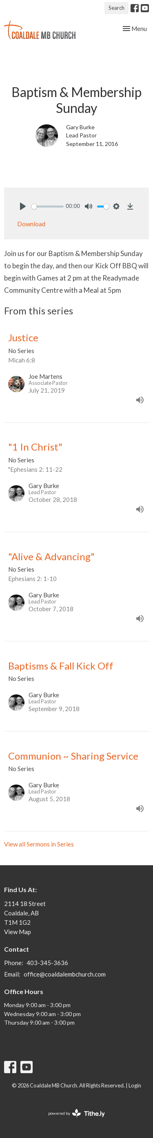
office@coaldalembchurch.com (65, 974)
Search (116, 7)
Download (31, 224)
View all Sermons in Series (39, 844)
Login (135, 1085)
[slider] (47, 206)
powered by (76, 1113)
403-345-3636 (47, 962)
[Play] (22, 206)
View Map (17, 931)
